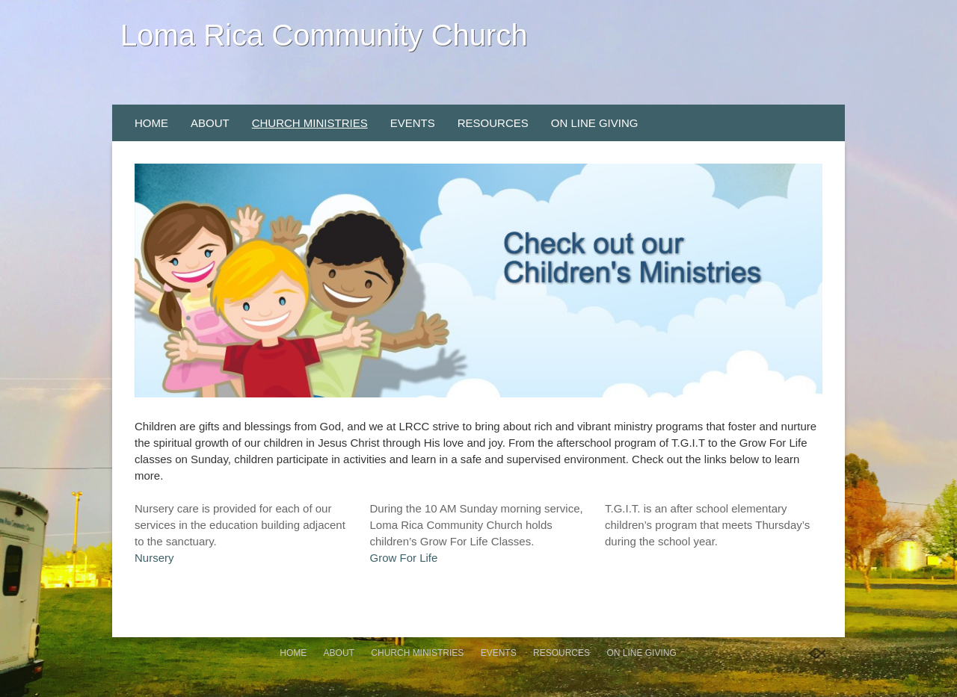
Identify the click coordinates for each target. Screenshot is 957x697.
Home (151, 123)
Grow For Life (404, 557)
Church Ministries (310, 123)
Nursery (154, 557)
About (210, 123)
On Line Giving (594, 123)
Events (412, 123)
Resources (493, 123)
